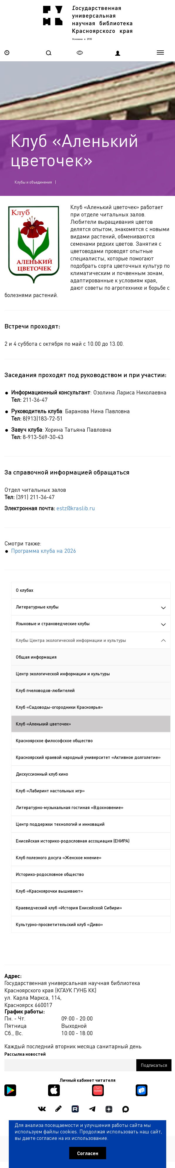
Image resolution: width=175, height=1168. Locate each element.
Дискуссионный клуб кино (42, 774)
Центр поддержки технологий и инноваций (60, 824)
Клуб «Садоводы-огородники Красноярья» (59, 707)
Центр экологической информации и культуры (63, 674)
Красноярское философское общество (54, 740)
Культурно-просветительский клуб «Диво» (59, 924)
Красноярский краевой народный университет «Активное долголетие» (88, 757)
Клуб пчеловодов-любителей (45, 690)
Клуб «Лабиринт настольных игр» (50, 791)
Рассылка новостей (25, 1054)
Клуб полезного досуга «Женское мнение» (58, 857)
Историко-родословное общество (50, 874)
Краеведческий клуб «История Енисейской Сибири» (69, 908)
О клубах (24, 590)
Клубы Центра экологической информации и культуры (91, 640)
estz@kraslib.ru (76, 508)
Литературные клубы (91, 607)
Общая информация (36, 657)
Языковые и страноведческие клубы (91, 623)
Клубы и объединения (33, 181)
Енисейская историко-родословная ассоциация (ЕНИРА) (73, 841)
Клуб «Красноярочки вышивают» (49, 891)
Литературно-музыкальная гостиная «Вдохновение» (69, 807)
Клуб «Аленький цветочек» (43, 724)
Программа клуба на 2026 (43, 550)
